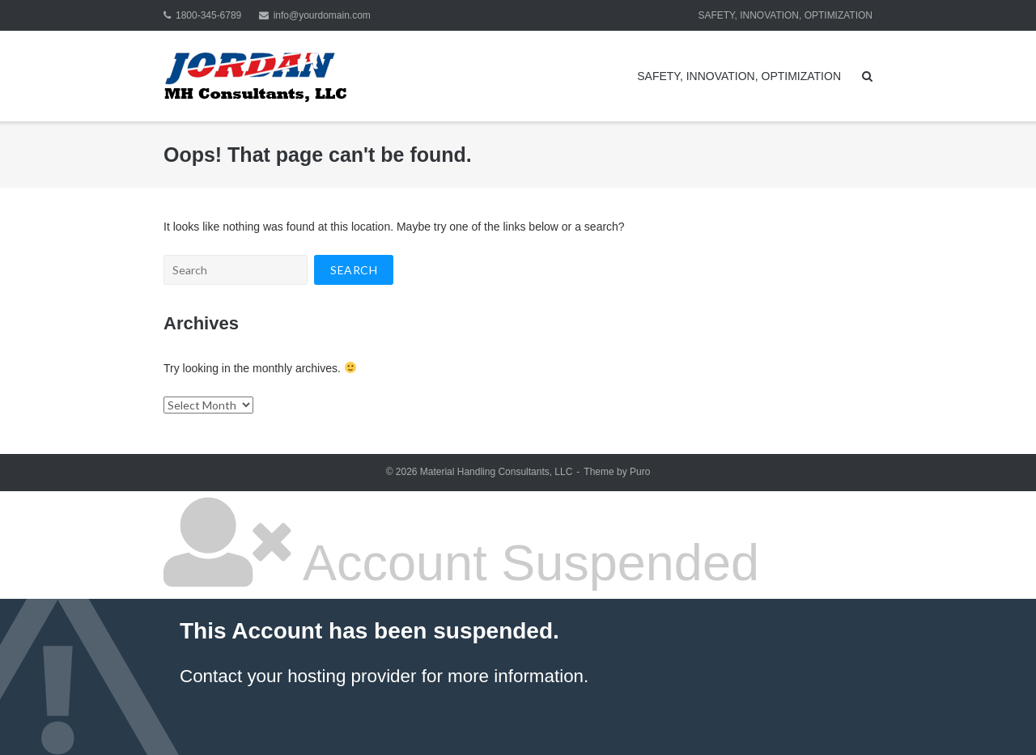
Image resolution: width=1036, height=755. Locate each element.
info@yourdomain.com (322, 15)
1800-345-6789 (208, 15)
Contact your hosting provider (298, 676)
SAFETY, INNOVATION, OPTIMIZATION (785, 15)
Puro (640, 471)
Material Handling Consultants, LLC (496, 471)
